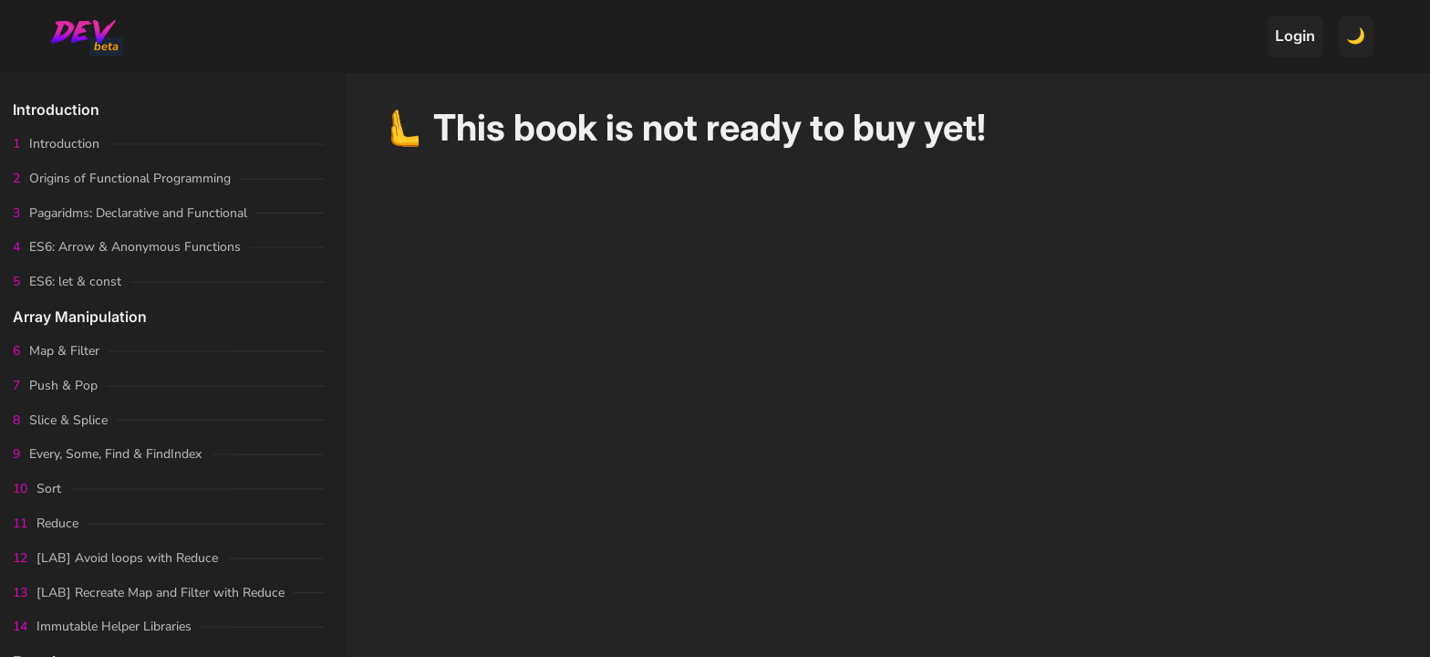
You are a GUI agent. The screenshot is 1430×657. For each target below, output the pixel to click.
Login (1295, 36)
